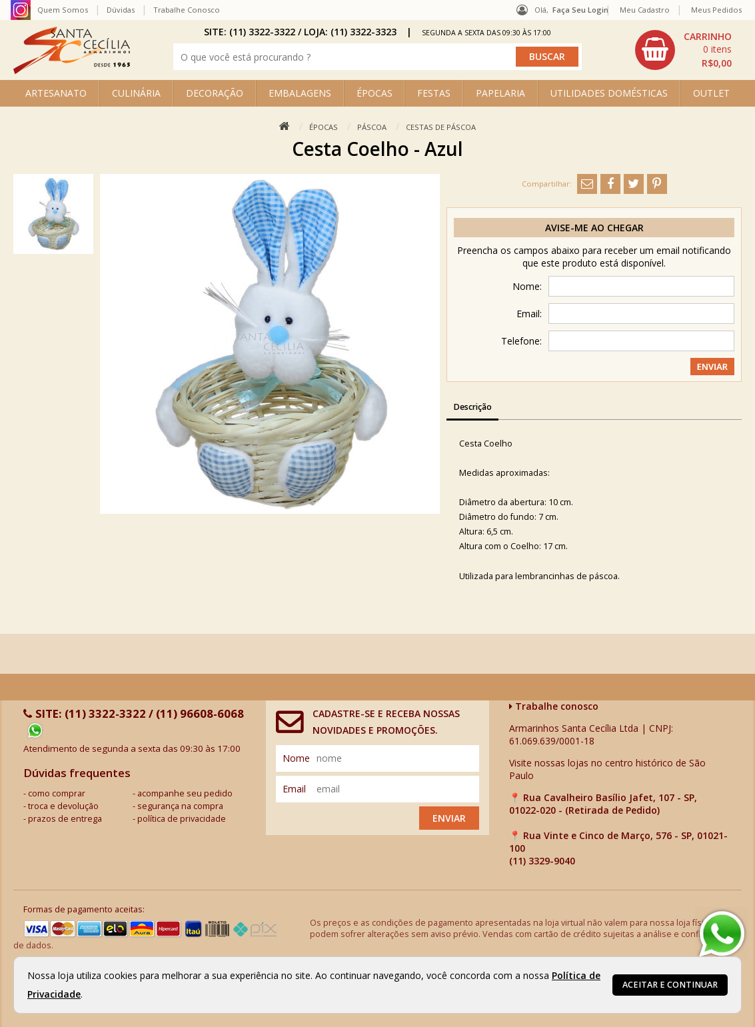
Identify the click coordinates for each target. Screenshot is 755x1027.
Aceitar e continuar (670, 984)
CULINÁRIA (136, 93)
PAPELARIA (500, 93)
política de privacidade (181, 818)
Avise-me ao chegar (594, 227)
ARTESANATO (56, 93)
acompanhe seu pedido (185, 793)
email (294, 788)
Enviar (449, 818)
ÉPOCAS (374, 93)
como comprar (56, 793)
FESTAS (433, 93)
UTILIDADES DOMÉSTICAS (609, 93)
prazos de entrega (65, 818)
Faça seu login (580, 10)
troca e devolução (63, 806)
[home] (71, 70)
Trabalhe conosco (553, 706)
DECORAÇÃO (214, 93)
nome (296, 758)
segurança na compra (180, 806)
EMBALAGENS (300, 93)
